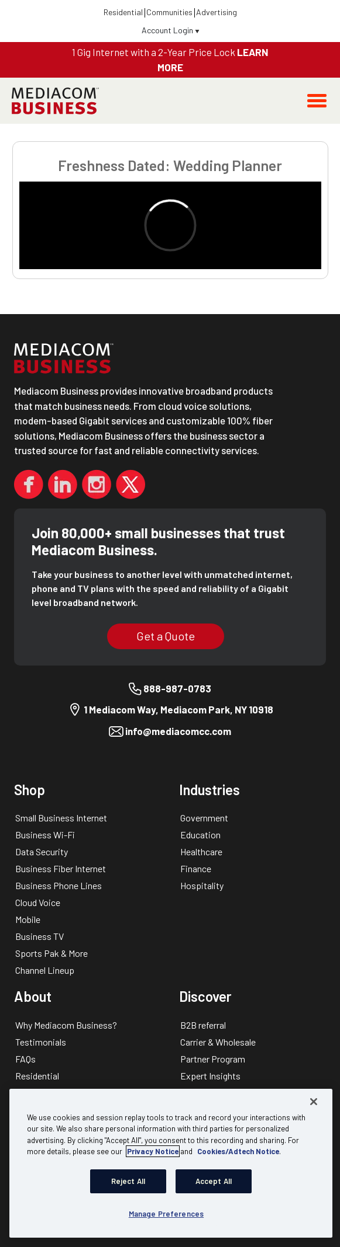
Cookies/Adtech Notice (238, 1151)
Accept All (213, 1181)
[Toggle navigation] (317, 101)
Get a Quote (165, 636)
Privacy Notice (152, 1151)
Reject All (128, 1181)
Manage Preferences (166, 1213)
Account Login (171, 30)
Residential (123, 12)
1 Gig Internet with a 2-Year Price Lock (154, 52)
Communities (169, 12)
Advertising (216, 12)
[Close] (314, 1101)
